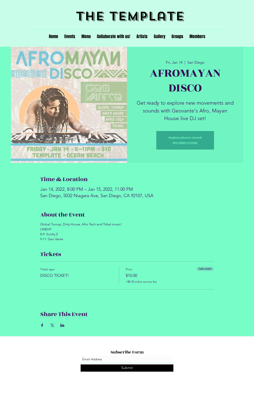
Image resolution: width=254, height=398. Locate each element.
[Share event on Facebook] (42, 325)
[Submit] (127, 368)
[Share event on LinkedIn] (62, 325)
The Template (130, 16)
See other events (185, 142)
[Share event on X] (52, 325)
